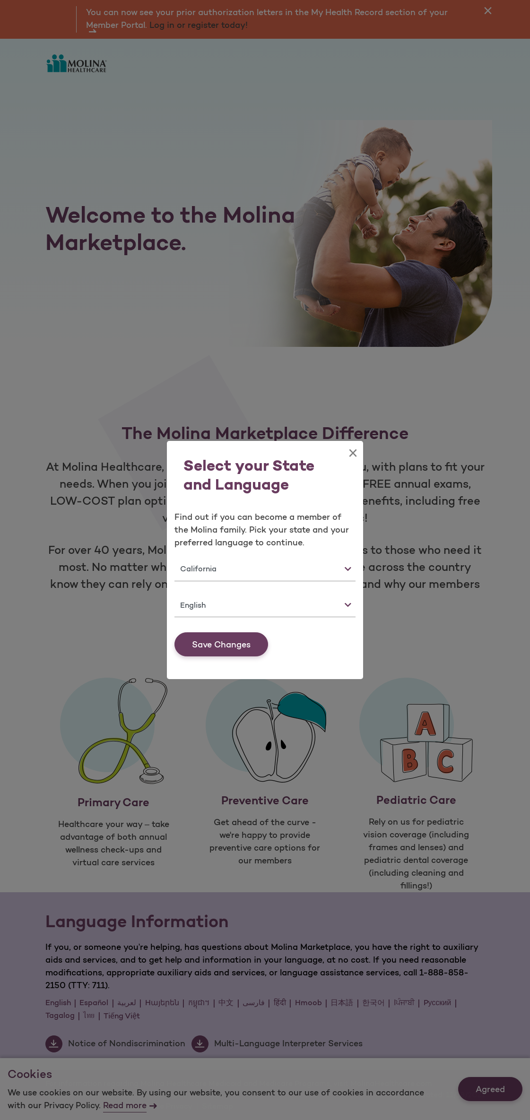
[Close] (353, 453)
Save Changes (221, 644)
